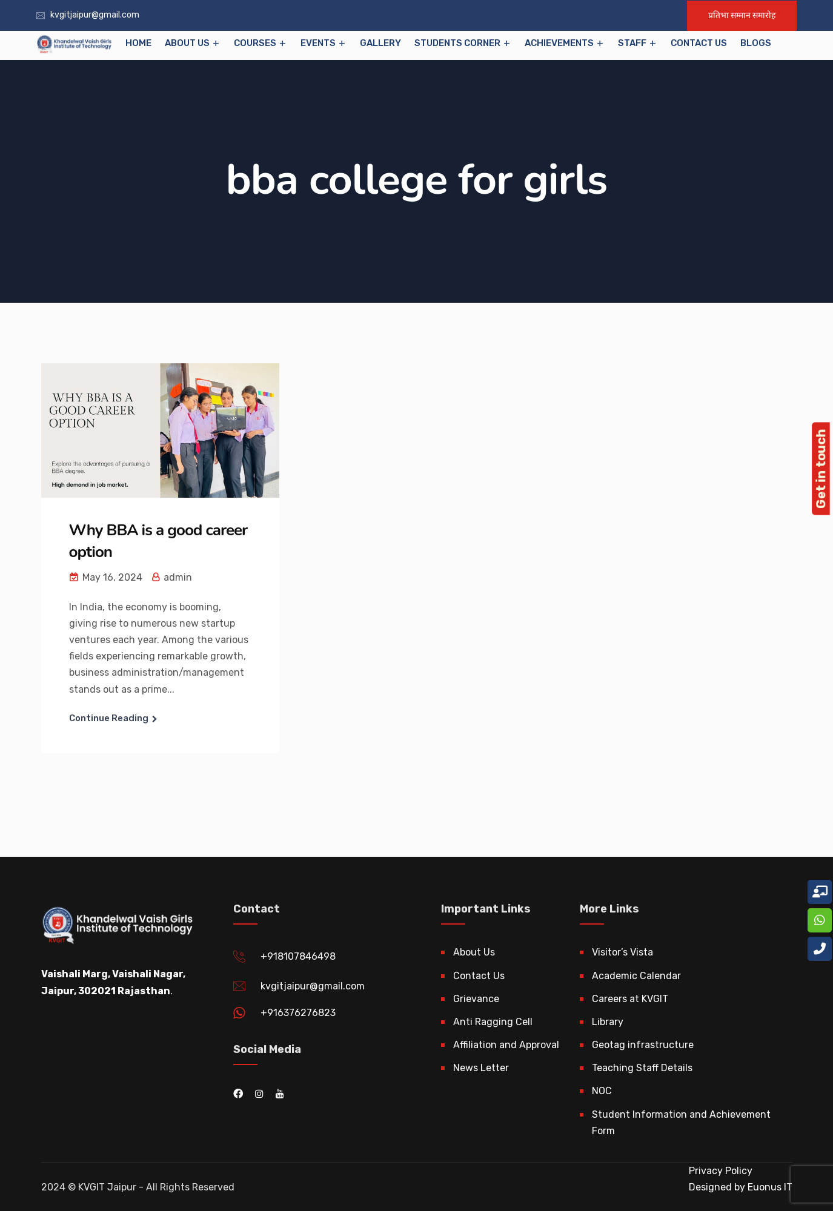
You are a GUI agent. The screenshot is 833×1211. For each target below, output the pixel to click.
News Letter (481, 1068)
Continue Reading (108, 718)
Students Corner (457, 43)
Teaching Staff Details (642, 1068)
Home (138, 43)
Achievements (559, 43)
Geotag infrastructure (643, 1045)
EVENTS (318, 43)
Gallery (380, 43)
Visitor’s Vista (622, 952)
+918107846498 (298, 956)
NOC (602, 1091)
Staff (632, 43)
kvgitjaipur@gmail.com (94, 15)
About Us (187, 43)
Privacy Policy (720, 1170)
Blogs (755, 43)
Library (607, 1022)
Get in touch (820, 468)
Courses (255, 43)
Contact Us (699, 43)
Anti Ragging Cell (493, 1022)
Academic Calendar (636, 976)
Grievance (476, 999)
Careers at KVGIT (630, 999)
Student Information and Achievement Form (681, 1123)
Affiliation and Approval (506, 1045)
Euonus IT (768, 1187)
